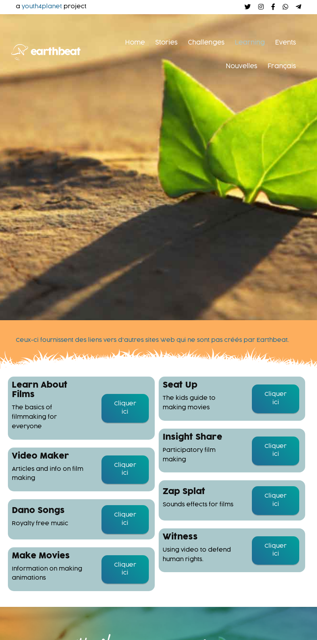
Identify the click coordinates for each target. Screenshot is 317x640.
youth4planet (42, 6)
